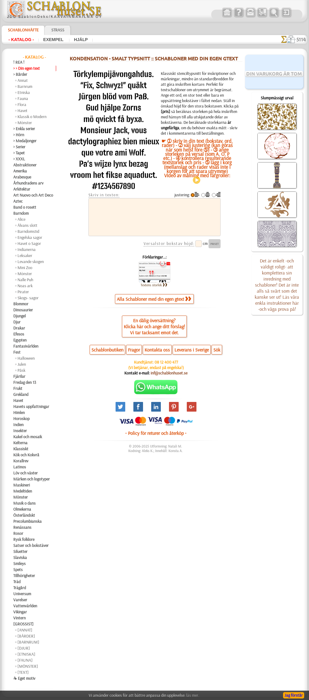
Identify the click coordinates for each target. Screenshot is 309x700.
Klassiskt (20, 448)
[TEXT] (23, 672)
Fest (17, 352)
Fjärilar (19, 376)
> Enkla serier (24, 128)
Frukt (17, 388)
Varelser (20, 599)
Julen (22, 364)
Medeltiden (22, 491)
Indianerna (27, 249)
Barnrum (25, 86)
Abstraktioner (25, 165)
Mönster (25, 122)
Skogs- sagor (28, 297)
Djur (17, 322)
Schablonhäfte (23, 30)
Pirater (23, 291)
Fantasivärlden (25, 346)
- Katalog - (21, 39)
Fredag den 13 (24, 382)
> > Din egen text (26, 68)
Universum (22, 593)
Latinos (19, 467)
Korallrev (20, 461)
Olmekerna (22, 509)
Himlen (19, 412)
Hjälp (81, 39)
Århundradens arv (28, 183)
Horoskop (21, 418)
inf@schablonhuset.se (169, 373)
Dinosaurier (23, 310)
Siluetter (20, 551)
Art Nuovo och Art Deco (33, 195)
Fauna (23, 98)
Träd (17, 581)
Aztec (18, 201)
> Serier (19, 146)
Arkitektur (21, 189)
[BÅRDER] (26, 636)
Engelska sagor (30, 237)
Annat (23, 80)
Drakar (19, 328)
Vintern (19, 618)
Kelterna (20, 442)
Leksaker (25, 255)
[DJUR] (24, 648)
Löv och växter (25, 473)
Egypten (20, 340)
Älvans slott (27, 225)
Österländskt (24, 515)
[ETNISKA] (26, 654)
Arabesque (22, 177)
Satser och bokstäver (31, 545)
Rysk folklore (23, 539)
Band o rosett (24, 207)
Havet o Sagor (29, 243)
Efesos (18, 334)
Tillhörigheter (24, 575)
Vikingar (20, 612)
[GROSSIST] (23, 624)
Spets (18, 569)
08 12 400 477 (166, 362)
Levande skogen (31, 261)
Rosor (18, 533)
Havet (22, 110)
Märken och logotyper (31, 479)
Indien (18, 424)
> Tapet (19, 153)
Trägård (19, 587)
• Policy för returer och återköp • (155, 433)
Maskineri (21, 485)
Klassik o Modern (32, 116)
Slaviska (20, 557)
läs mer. (192, 695)
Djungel (19, 316)
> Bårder (20, 74)
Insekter (20, 430)
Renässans (22, 527)
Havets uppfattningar (31, 406)
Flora (22, 104)
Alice (21, 219)
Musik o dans (24, 503)
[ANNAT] (25, 630)
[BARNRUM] (28, 642)
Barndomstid (28, 231)
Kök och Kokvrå (26, 455)
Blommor (20, 304)
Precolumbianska (27, 521)
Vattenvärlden (25, 605)
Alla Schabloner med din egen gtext (154, 299)
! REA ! (18, 62)
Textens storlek (154, 285)
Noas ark (25, 285)
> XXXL (19, 159)
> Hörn (18, 134)
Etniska (24, 92)
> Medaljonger (25, 140)
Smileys (19, 563)
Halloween (26, 358)
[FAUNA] (25, 660)
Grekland (20, 394)
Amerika (20, 171)
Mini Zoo (25, 267)
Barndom (21, 213)
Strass (57, 30)
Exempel (54, 39)
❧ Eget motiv (24, 678)
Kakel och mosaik (27, 436)
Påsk (21, 370)
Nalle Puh (25, 279)
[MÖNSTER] (28, 666)
